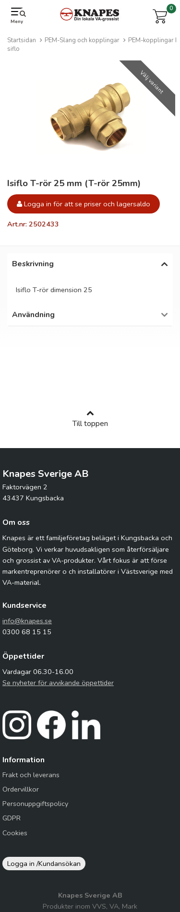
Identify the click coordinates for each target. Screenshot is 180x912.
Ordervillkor (20, 794)
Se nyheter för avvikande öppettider (58, 687)
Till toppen (90, 424)
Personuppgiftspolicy (35, 808)
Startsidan (21, 40)
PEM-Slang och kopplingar (82, 40)
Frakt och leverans (31, 779)
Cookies (14, 837)
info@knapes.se (27, 625)
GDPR (11, 823)
